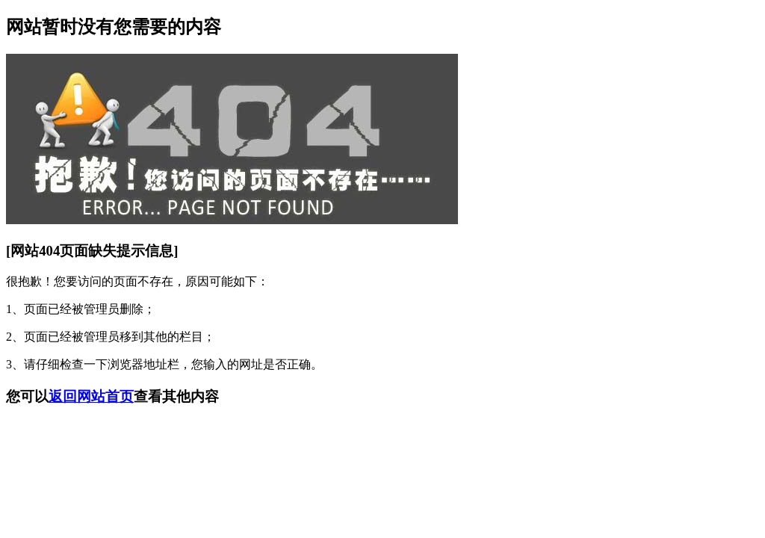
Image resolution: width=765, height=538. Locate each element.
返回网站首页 (91, 396)
